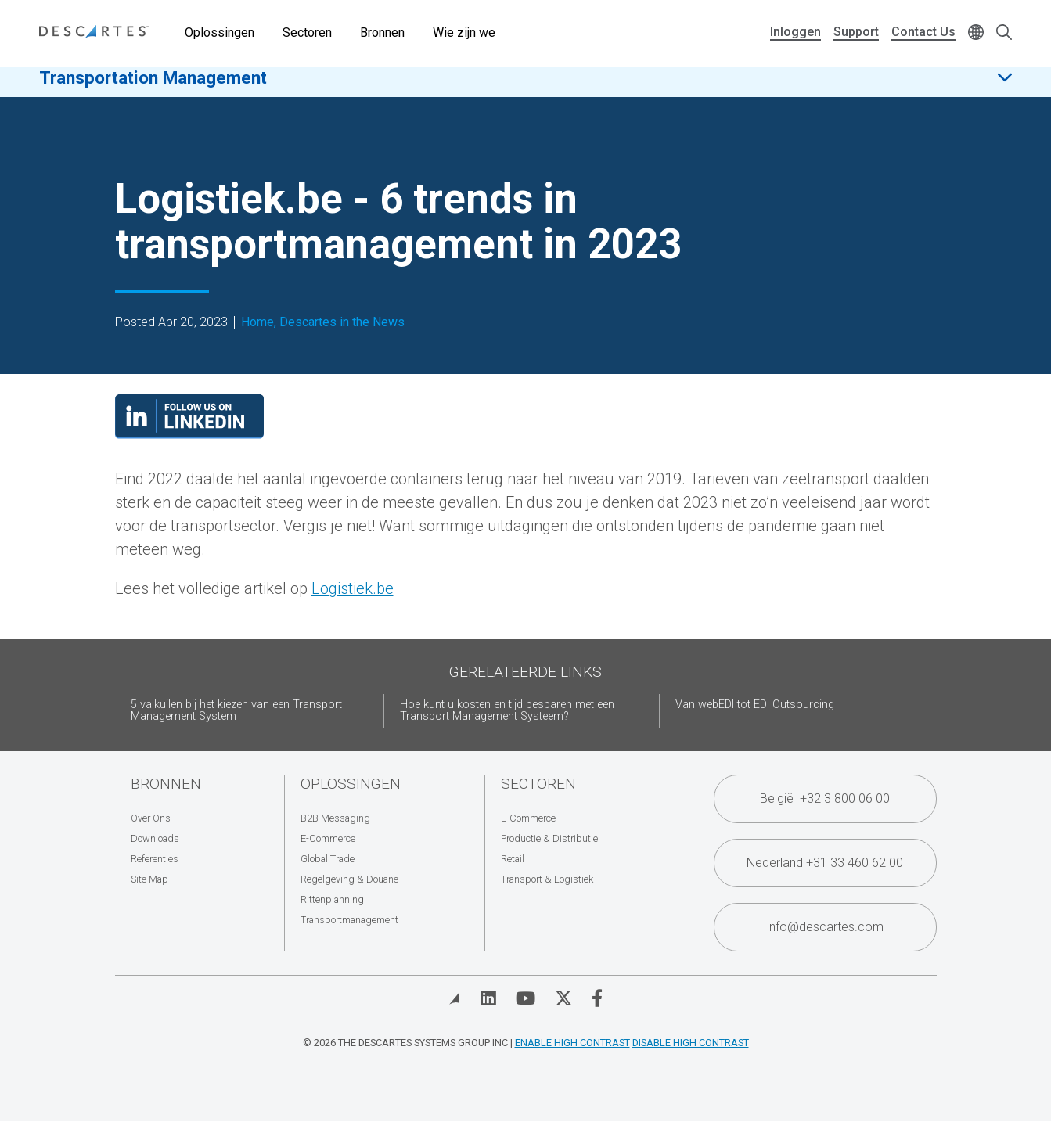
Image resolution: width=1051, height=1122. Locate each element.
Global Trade (328, 859)
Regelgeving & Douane (349, 879)
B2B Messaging (335, 818)
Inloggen (795, 31)
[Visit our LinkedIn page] (189, 433)
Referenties (154, 859)
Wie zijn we (464, 32)
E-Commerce (328, 838)
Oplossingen (219, 32)
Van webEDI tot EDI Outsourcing (754, 704)
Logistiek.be (352, 588)
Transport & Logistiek (547, 879)
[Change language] (976, 33)
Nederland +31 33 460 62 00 (825, 862)
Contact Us (923, 31)
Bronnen (382, 32)
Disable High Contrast (690, 1042)
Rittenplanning (332, 899)
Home (257, 322)
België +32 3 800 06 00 (825, 798)
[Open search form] (1004, 33)
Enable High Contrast (572, 1042)
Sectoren (307, 32)
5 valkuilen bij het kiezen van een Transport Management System (236, 711)
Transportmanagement (349, 920)
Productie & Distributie (549, 838)
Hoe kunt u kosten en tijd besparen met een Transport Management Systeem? (507, 711)
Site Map (149, 879)
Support (856, 31)
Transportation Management (153, 85)
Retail (512, 859)
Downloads (155, 838)
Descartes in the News (342, 322)
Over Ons (151, 818)
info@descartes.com (825, 926)
